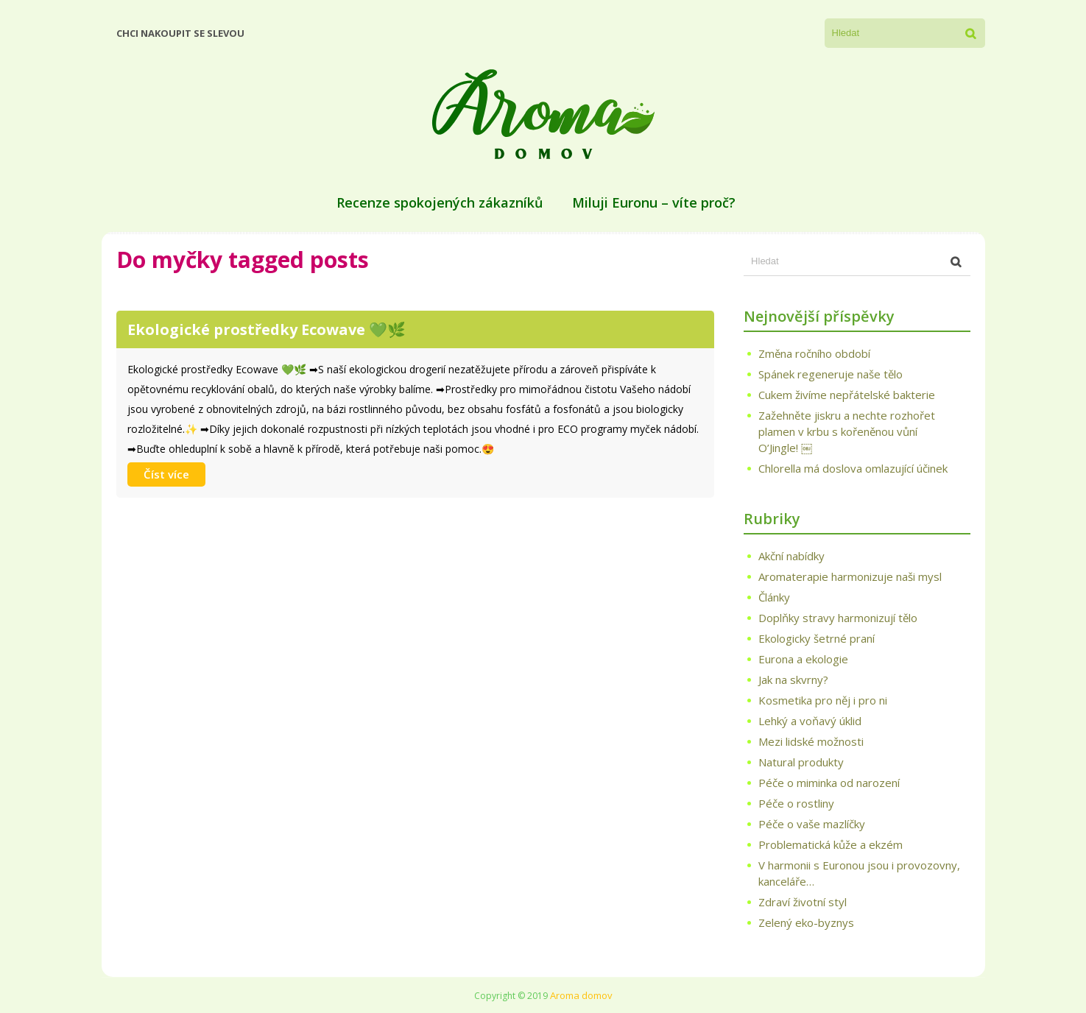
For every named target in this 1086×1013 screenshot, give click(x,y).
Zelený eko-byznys (806, 922)
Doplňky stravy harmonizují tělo (837, 617)
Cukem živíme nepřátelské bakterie (846, 394)
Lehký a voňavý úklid (809, 720)
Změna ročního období (814, 353)
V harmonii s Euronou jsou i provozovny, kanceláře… (859, 873)
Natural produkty (801, 762)
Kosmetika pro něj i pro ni (822, 700)
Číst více (166, 474)
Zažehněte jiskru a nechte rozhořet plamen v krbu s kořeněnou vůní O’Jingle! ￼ (846, 431)
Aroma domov (581, 995)
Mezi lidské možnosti (811, 741)
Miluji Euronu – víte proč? (654, 202)
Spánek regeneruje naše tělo (830, 374)
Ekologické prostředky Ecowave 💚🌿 (266, 329)
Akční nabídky (791, 555)
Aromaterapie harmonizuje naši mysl (850, 576)
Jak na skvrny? (793, 679)
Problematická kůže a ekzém (830, 844)
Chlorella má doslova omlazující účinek (853, 468)
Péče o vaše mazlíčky (811, 823)
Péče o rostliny (796, 803)
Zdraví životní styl (802, 901)
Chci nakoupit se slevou (180, 33)
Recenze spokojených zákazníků (439, 202)
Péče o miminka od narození (829, 782)
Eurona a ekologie (803, 659)
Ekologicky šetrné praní (816, 638)
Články (774, 597)
